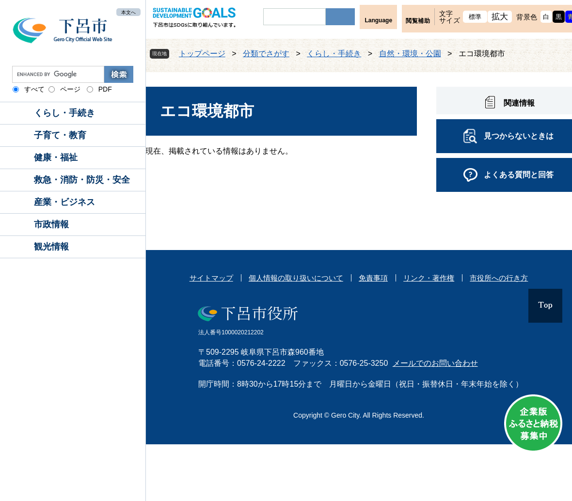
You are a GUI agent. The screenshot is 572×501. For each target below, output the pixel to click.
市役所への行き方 (499, 278)
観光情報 (51, 246)
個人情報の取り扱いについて (296, 278)
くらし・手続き (64, 113)
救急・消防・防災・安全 (82, 180)
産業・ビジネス (64, 202)
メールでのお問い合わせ (435, 363)
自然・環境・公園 (410, 53)
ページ (70, 89)
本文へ (128, 12)
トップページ (202, 53)
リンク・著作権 (428, 278)
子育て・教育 (60, 135)
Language (378, 20)
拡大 (500, 16)
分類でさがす (266, 53)
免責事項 (373, 278)
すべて (34, 89)
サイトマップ (211, 278)
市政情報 (51, 224)
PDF (105, 89)
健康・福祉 (56, 157)
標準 (475, 16)
